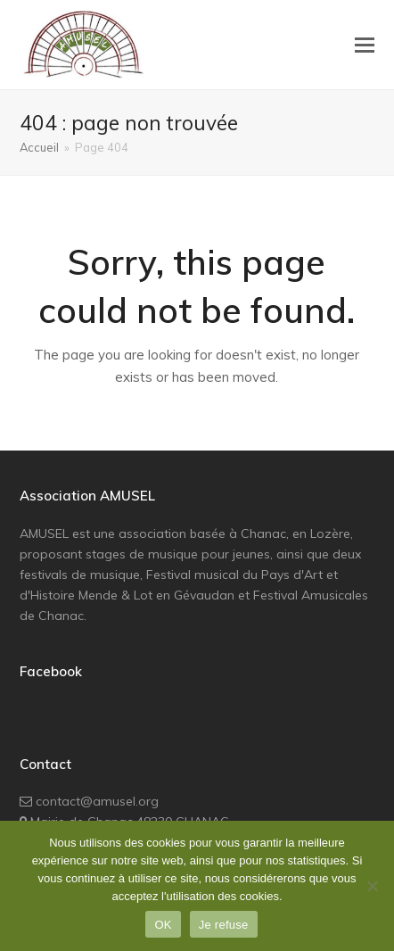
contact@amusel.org (97, 801)
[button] (364, 44)
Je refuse (224, 924)
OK (162, 924)
